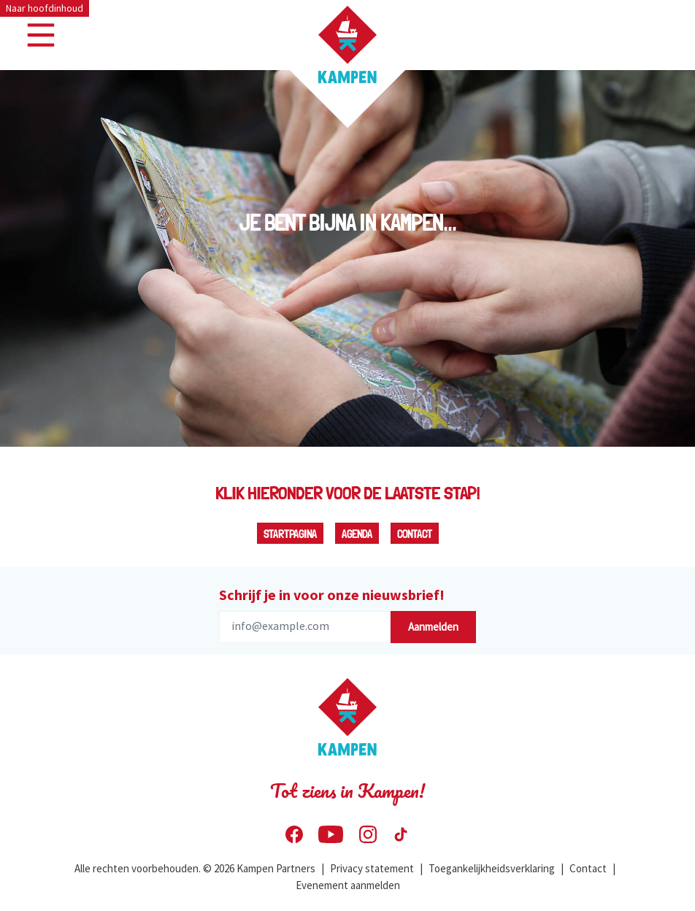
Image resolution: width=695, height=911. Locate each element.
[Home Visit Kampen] (347, 44)
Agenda (357, 534)
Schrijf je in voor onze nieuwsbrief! (332, 594)
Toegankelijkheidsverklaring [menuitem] (492, 868)
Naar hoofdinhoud (44, 8)
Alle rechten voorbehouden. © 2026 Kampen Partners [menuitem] (194, 868)
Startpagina (290, 534)
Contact (414, 534)
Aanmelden (433, 627)
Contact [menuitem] (588, 868)
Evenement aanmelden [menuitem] (348, 885)
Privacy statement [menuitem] (372, 868)
